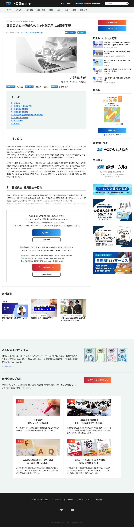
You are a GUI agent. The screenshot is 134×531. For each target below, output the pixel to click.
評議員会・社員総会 (29, 21)
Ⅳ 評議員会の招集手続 (20, 111)
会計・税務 (39, 9)
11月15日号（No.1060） (36, 32)
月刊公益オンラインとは (40, 503)
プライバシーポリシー (84, 503)
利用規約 (99, 503)
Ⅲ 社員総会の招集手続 (20, 109)
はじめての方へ (45, 3)
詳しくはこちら (8, 370)
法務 (54, 9)
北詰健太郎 (11, 21)
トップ (9, 9)
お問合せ (93, 3)
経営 (61, 9)
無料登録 (77, 3)
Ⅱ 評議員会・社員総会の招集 (23, 106)
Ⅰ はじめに (16, 103)
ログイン (61, 3)
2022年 (25, 32)
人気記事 (18, 9)
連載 (67, 9)
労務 (47, 9)
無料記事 (76, 9)
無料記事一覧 (46, 276)
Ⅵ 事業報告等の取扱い (20, 117)
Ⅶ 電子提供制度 (18, 120)
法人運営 (28, 9)
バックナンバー (57, 503)
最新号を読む (112, 131)
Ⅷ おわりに (16, 123)
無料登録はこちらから (107, 383)
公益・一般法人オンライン (21, 3)
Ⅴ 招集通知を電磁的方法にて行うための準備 (29, 114)
